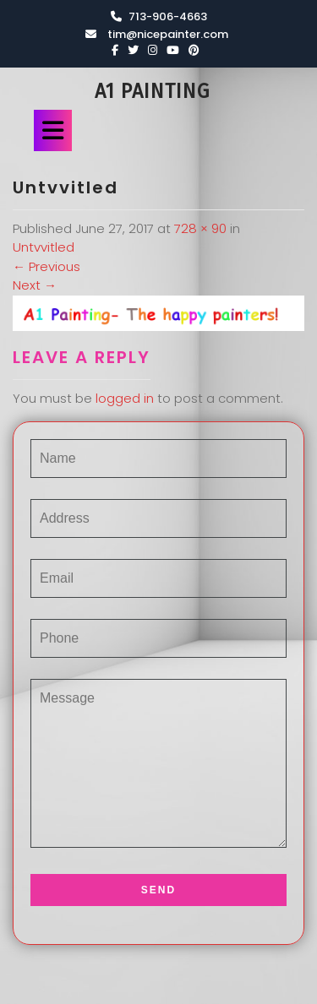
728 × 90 (200, 228)
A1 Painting (152, 91)
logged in (125, 398)
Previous (46, 266)
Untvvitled (43, 247)
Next (35, 285)
